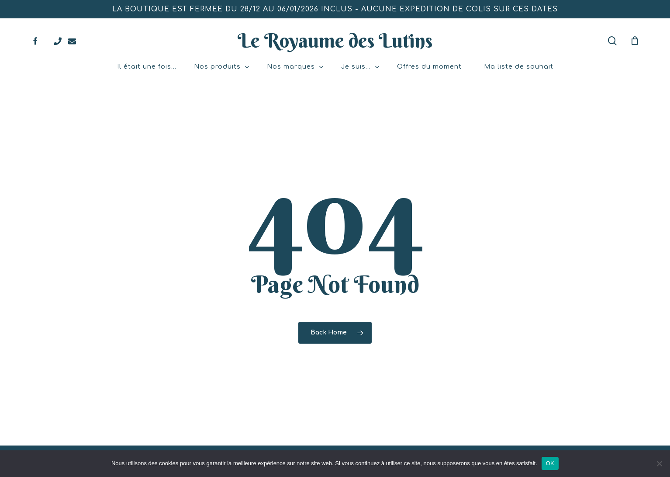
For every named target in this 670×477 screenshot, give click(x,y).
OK (550, 463)
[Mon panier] (634, 40)
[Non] (659, 463)
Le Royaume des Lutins (335, 41)
